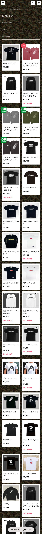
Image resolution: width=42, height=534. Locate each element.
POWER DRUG (14, 9)
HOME (4, 9)
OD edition (6, 36)
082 (3, 29)
